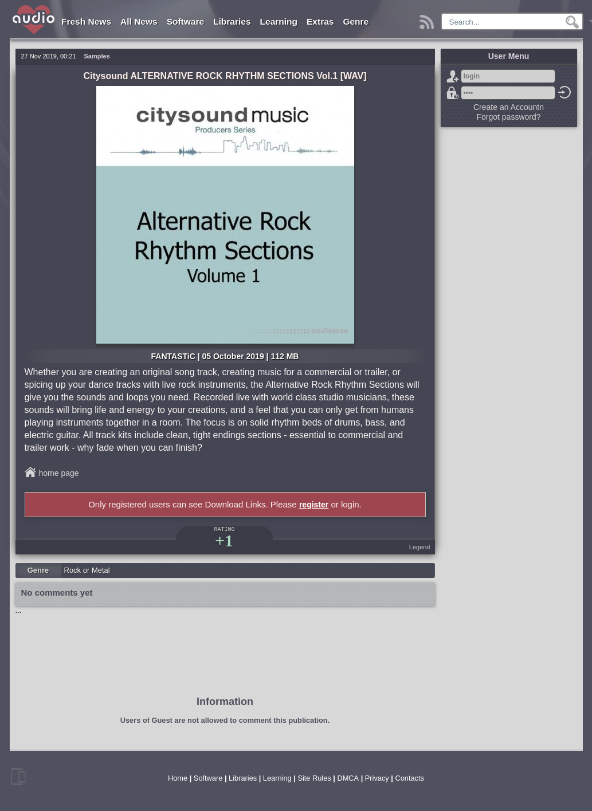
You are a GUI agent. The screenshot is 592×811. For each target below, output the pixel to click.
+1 (224, 540)
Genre (355, 21)
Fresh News (86, 21)
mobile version (18, 776)
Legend (419, 547)
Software (185, 21)
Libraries (231, 21)
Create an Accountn (508, 107)
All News (139, 21)
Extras (320, 21)
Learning (278, 21)
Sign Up (452, 76)
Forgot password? (452, 92)
